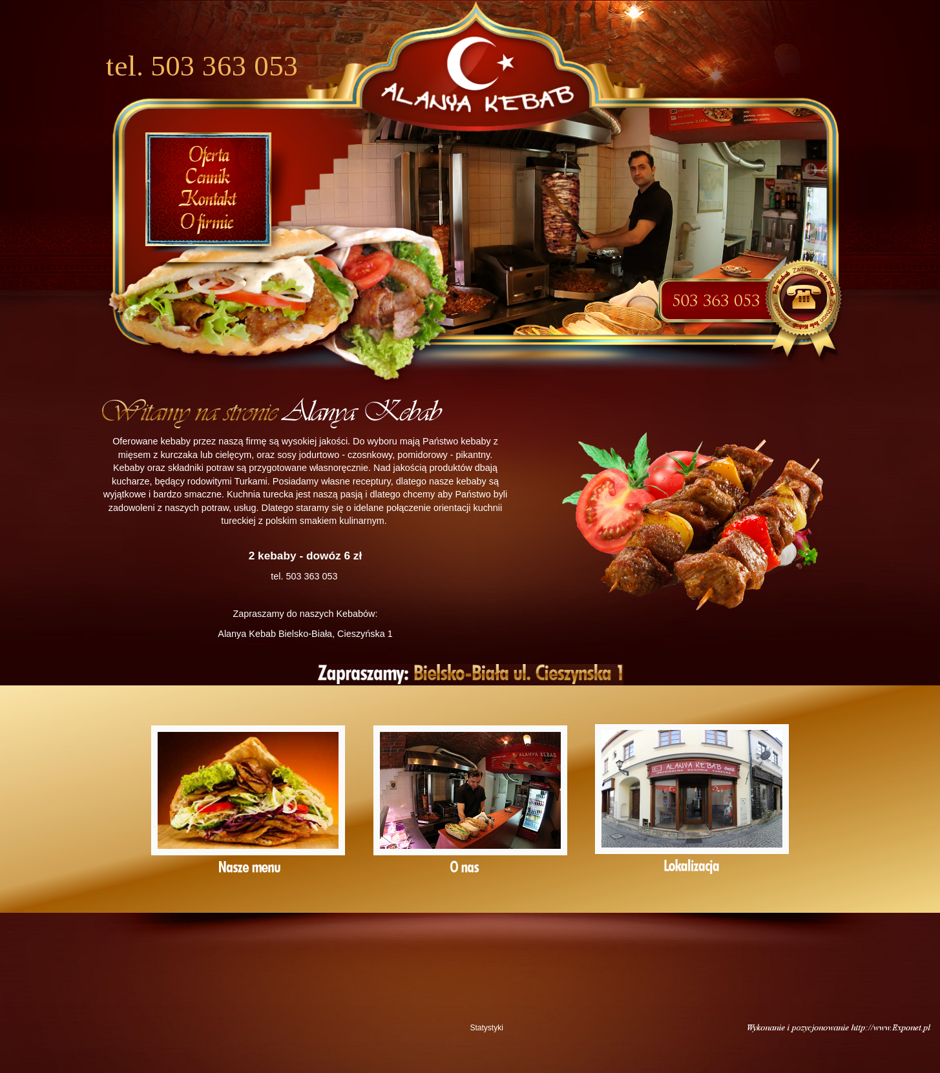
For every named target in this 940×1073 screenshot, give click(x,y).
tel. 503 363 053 (201, 66)
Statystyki (486, 1027)
